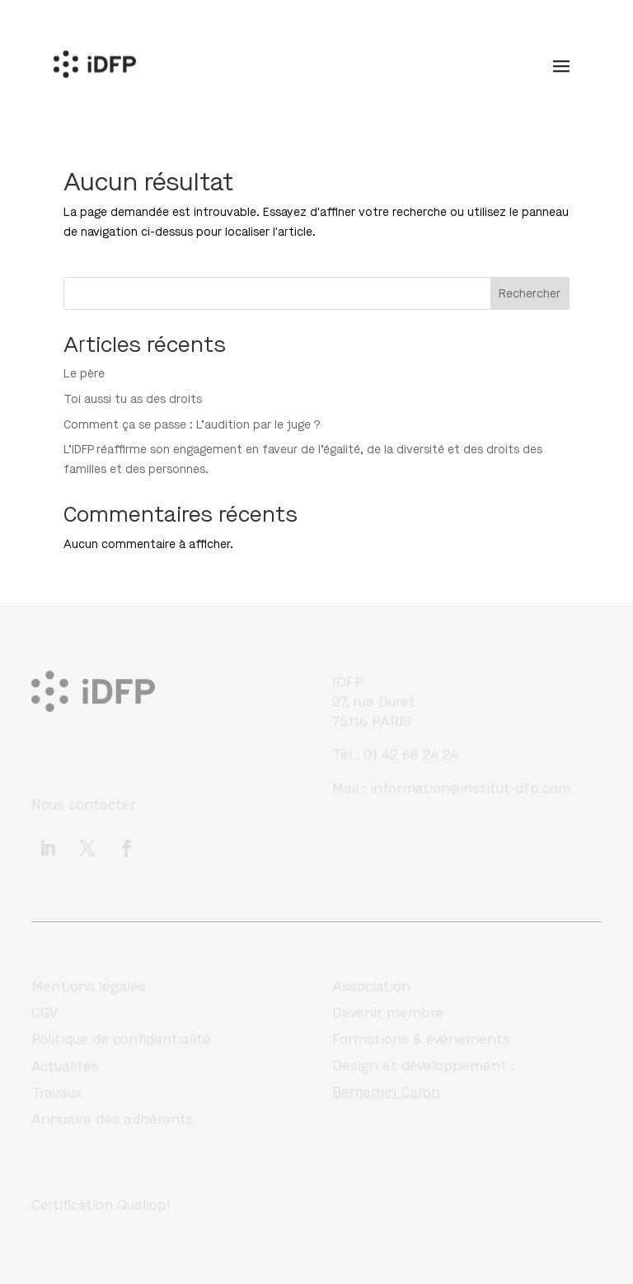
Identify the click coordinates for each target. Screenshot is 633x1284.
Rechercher (529, 294)
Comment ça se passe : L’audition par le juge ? (192, 425)
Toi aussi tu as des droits (132, 399)
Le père (84, 374)
